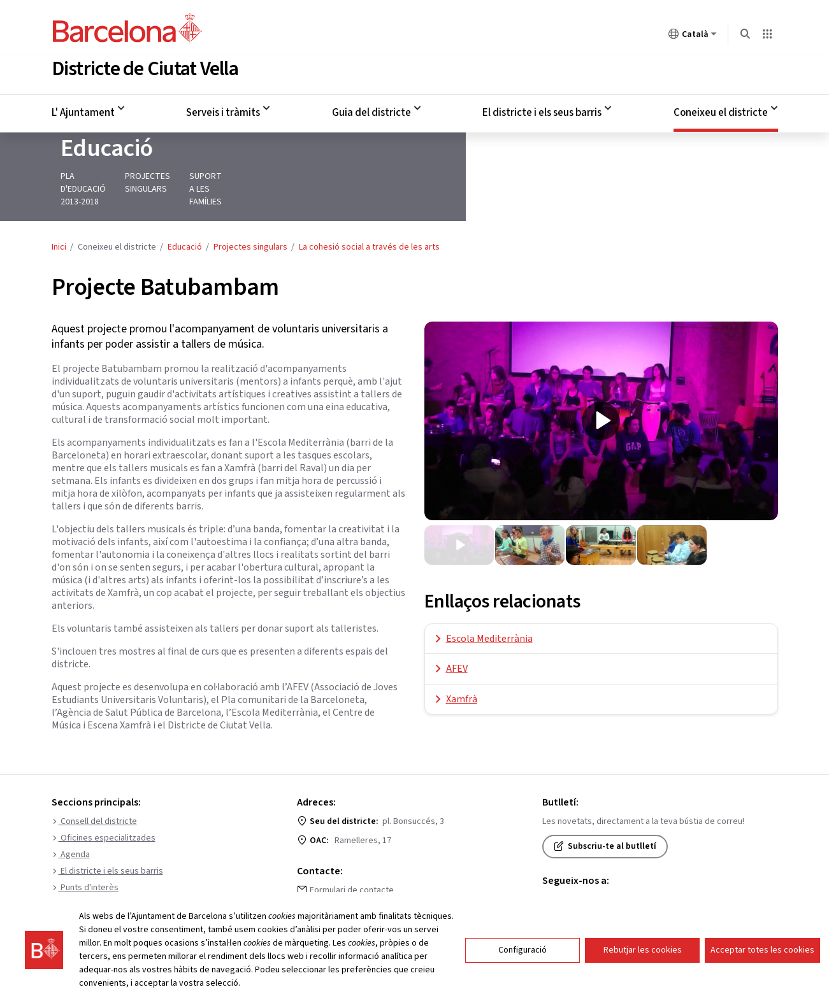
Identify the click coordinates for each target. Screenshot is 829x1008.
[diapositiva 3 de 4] (600, 526)
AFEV (457, 650)
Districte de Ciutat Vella (145, 66)
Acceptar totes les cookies (762, 950)
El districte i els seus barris (107, 852)
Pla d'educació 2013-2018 (102, 183)
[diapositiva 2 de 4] (530, 526)
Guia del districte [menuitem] (371, 110)
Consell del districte (94, 803)
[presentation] (601, 402)
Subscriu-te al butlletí (605, 827)
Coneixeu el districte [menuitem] (721, 110)
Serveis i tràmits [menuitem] (223, 110)
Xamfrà (461, 681)
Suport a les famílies (325, 183)
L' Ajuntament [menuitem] (83, 110)
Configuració (522, 950)
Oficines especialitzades (103, 819)
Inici (59, 228)
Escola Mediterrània (489, 620)
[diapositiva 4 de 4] (672, 526)
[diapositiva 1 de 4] (459, 526)
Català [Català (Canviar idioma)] (693, 36)
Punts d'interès (85, 869)
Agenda (71, 836)
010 (316, 890)
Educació (97, 155)
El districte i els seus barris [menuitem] (542, 110)
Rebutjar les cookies (642, 950)
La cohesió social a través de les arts (369, 228)
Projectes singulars (216, 183)
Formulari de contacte (352, 871)
